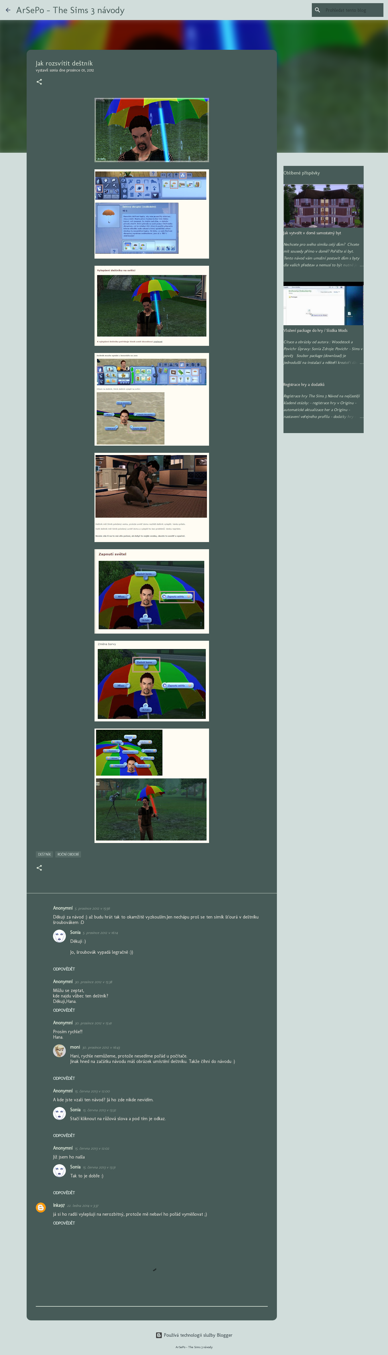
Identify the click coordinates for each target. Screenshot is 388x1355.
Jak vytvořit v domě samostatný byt (312, 233)
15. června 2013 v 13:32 (99, 1110)
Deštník (44, 854)
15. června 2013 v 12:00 (92, 1091)
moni (75, 1047)
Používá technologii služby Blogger (194, 1335)
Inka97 (59, 1205)
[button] (39, 82)
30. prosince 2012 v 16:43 (101, 1047)
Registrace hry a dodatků (303, 384)
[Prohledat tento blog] (353, 10)
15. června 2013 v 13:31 (99, 1167)
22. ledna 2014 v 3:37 (82, 1205)
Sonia (75, 932)
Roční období (68, 854)
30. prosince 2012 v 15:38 (93, 982)
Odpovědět (64, 969)
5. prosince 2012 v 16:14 (100, 933)
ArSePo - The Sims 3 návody (70, 10)
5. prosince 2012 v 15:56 (92, 908)
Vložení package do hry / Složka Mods (315, 330)
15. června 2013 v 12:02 (92, 1148)
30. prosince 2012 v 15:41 (93, 1023)
